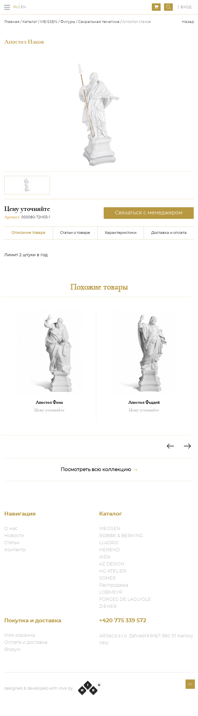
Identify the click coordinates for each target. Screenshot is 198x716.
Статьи (12, 542)
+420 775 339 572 (122, 620)
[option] (27, 185)
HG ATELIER (112, 571)
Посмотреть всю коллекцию (99, 470)
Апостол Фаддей (143, 402)
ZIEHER (108, 606)
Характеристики (121, 233)
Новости (14, 535)
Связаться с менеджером (148, 212)
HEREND (109, 550)
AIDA (104, 557)
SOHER (107, 578)
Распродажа (113, 585)
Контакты (15, 550)
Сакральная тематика (99, 22)
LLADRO (108, 542)
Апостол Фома (49, 402)
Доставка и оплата (169, 233)
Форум (12, 649)
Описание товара (28, 233)
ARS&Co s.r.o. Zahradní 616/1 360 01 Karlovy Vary (146, 639)
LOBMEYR (110, 592)
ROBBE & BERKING (121, 535)
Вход (185, 7)
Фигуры (67, 22)
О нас (11, 528)
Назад (188, 22)
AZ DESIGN (111, 564)
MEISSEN (49, 22)
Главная (12, 22)
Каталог (29, 22)
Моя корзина (19, 635)
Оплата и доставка (25, 642)
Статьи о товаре (75, 233)
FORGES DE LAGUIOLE (125, 599)
